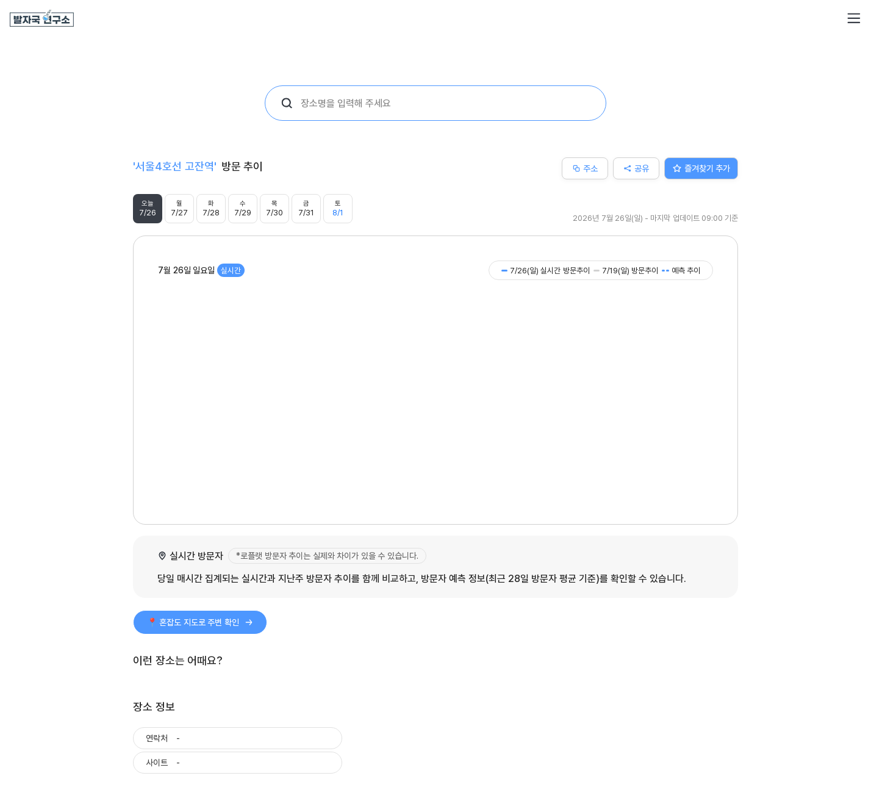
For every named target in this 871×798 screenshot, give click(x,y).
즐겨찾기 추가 (701, 168)
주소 (585, 168)
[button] (854, 18)
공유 (636, 168)
